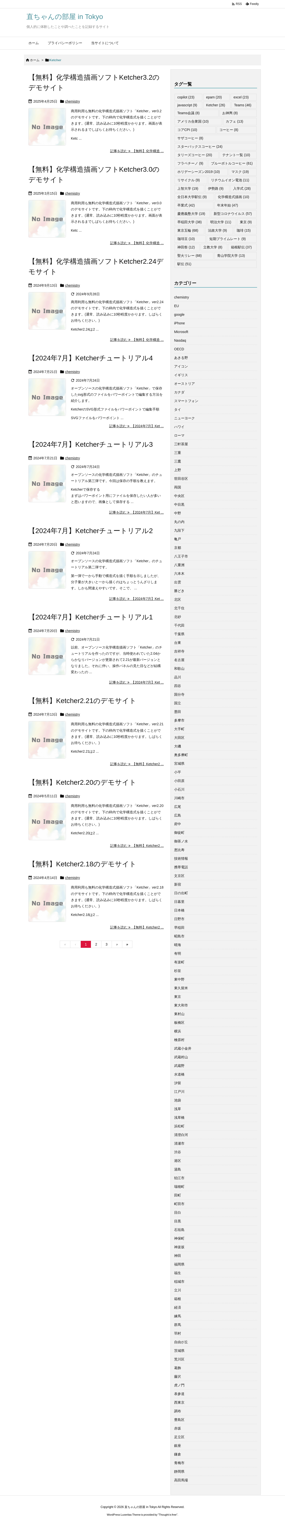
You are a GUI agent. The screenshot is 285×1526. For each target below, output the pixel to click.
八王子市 (181, 556)
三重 (177, 453)
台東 (177, 643)
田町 (177, 1195)
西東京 (179, 1402)
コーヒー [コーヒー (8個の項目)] (228, 130)
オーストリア (184, 384)
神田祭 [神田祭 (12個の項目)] (186, 247)
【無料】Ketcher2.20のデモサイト (82, 782)
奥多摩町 (181, 755)
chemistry (72, 101)
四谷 (177, 686)
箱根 (177, 1299)
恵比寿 (179, 850)
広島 (177, 815)
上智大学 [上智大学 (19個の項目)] (187, 188)
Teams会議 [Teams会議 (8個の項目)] (188, 113)
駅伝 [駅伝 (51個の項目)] (184, 264)
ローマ (179, 435)
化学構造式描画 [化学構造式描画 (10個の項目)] (233, 197)
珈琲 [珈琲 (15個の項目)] (244, 230)
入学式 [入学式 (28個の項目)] (242, 188)
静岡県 (179, 1471)
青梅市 (179, 1463)
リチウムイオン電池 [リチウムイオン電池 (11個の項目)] (230, 180)
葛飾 (177, 1368)
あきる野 (181, 358)
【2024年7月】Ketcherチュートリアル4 (90, 358)
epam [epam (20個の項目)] (214, 97)
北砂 (177, 617)
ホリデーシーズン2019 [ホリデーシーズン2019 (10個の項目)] (198, 172)
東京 (177, 997)
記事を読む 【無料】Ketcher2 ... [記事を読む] (137, 764)
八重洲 (179, 565)
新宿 (177, 884)
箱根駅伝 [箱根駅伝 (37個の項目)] (241, 247)
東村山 (179, 1014)
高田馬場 (181, 1480)
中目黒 (179, 504)
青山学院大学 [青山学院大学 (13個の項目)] (231, 256)
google (179, 314)
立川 (177, 1290)
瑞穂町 (179, 1187)
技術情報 (181, 858)
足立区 (179, 1437)
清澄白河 (181, 1135)
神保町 (179, 1238)
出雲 (177, 582)
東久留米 (181, 988)
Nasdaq (180, 340)
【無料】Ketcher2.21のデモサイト (82, 701)
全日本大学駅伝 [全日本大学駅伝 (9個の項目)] (192, 197)
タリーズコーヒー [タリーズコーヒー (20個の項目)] (194, 155)
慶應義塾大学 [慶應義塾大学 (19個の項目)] (191, 214)
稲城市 (179, 1282)
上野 (177, 470)
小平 (177, 772)
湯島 (177, 1169)
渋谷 (177, 1152)
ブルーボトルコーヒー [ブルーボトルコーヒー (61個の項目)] (232, 163)
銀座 (177, 1446)
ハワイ (179, 427)
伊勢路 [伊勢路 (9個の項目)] (216, 188)
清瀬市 (179, 1143)
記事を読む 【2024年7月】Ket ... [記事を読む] (136, 426)
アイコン (181, 366)
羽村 (177, 1333)
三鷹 (177, 461)
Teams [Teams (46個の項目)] (242, 105)
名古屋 (179, 660)
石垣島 (179, 1230)
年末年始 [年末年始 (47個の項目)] (227, 205)
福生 (177, 1273)
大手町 (179, 729)
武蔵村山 (181, 1057)
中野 (177, 513)
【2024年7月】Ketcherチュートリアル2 (90, 531)
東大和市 (181, 1005)
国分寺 (179, 694)
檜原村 (179, 1040)
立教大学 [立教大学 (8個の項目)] (212, 247)
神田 (177, 1256)
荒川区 (179, 1359)
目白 (177, 1212)
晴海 (177, 945)
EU (176, 306)
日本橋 (179, 910)
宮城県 (179, 763)
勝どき (179, 591)
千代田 (179, 625)
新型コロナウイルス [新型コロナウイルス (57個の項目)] (233, 214)
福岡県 (179, 1264)
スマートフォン (186, 401)
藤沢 (177, 1376)
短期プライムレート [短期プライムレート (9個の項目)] (227, 239)
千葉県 (179, 634)
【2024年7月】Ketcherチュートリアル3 (90, 444)
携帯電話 (181, 867)
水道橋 (179, 1074)
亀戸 (177, 539)
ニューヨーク (184, 418)
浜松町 (179, 1126)
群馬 (177, 1325)
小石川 (179, 789)
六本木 (179, 574)
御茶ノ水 (181, 841)
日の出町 (181, 893)
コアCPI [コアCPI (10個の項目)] (187, 130)
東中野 (179, 979)
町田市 (179, 1204)
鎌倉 (177, 1454)
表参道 (179, 1394)
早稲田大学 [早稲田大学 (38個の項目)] (189, 222)
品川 (177, 677)
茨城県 (179, 1351)
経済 (177, 1307)
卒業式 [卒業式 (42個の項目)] (186, 205)
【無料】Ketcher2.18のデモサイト (82, 864)
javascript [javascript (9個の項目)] (187, 105)
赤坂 (177, 1428)
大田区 (179, 738)
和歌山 (179, 668)
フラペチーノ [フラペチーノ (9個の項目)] (190, 163)
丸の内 (179, 522)
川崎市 (179, 798)
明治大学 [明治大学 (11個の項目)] (220, 222)
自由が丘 (181, 1342)
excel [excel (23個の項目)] (240, 97)
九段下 (179, 530)
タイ (177, 409)
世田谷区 (181, 479)
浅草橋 (179, 1117)
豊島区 (179, 1420)
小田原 (179, 781)
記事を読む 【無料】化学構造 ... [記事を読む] (137, 151)
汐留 (177, 1083)
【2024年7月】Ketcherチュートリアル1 (90, 617)
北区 (177, 599)
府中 (177, 824)
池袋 (177, 1100)
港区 (177, 1161)
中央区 (179, 496)
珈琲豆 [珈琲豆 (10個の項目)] (186, 239)
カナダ (179, 392)
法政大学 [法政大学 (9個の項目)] (217, 230)
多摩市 (179, 720)
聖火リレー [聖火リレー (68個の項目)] (189, 256)
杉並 (177, 971)
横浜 (177, 1031)
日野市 (179, 919)
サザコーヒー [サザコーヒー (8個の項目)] (190, 138)
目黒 (177, 1221)
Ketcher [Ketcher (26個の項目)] (215, 105)
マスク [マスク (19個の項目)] (240, 172)
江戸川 (179, 1092)
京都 (177, 548)
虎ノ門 (179, 1385)
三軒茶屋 (181, 444)
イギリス (181, 375)
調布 (177, 1411)
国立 (177, 703)
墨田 (177, 712)
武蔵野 (179, 1066)
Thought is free (167, 1514)
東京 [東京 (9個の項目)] (246, 222)
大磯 (177, 746)
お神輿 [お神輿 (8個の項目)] (230, 113)
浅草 (177, 1109)
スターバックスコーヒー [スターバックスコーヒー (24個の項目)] (200, 147)
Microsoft (181, 332)
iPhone (179, 323)
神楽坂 (179, 1247)
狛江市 (179, 1178)
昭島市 (179, 936)
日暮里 (179, 902)
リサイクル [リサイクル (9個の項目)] (188, 180)
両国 (177, 487)
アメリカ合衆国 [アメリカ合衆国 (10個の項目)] (193, 121)
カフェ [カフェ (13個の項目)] (234, 121)
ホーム (35, 60)
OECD (179, 349)
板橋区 (179, 1022)
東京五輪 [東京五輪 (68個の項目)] (187, 230)
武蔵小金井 (182, 1048)
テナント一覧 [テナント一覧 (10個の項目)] (236, 155)
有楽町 (179, 962)
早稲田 (179, 928)
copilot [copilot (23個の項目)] (185, 97)
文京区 (179, 876)
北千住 (179, 608)
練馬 (177, 1316)
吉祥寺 (179, 651)
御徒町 (179, 833)
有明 (177, 953)
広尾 (177, 807)
